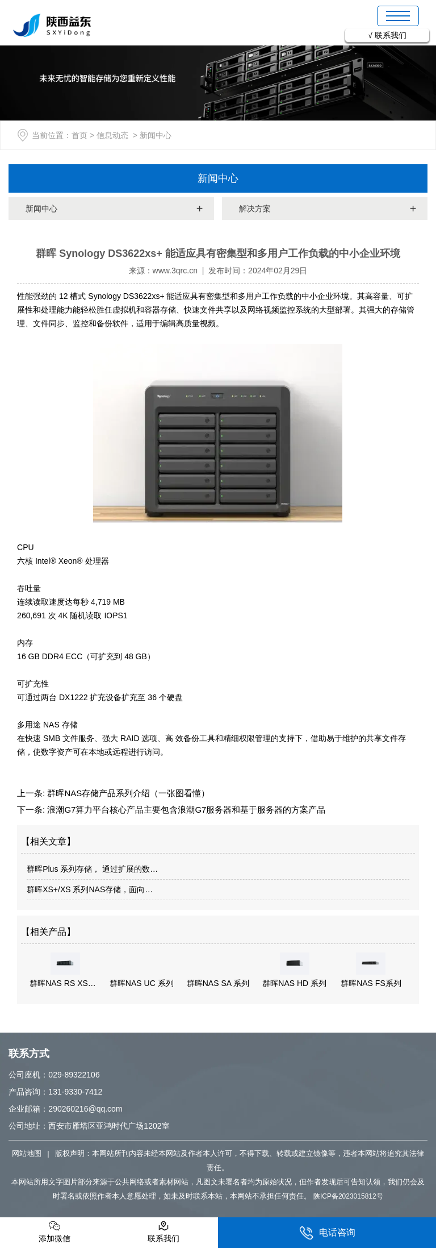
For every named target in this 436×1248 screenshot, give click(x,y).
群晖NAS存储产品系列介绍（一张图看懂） (127, 793)
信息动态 (112, 135)
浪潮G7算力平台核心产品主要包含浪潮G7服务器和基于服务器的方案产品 (185, 809)
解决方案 (255, 208)
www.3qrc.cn (175, 270)
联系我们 (390, 35)
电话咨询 (327, 1233)
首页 (79, 135)
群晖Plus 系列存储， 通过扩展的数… (92, 868)
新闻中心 (218, 178)
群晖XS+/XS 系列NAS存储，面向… (90, 889)
